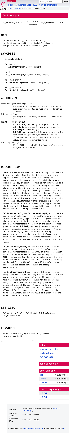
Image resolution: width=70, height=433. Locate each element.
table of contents (49, 363)
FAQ (35, 5)
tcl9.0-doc (44, 397)
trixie (42, 375)
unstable (44, 382)
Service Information (48, 5)
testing (11, 8)
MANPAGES (11, 1)
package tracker (47, 353)
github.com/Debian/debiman (33, 428)
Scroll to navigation (12, 15)
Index (10, 5)
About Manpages (23, 5)
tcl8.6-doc (18, 8)
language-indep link (49, 349)
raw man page (46, 357)
